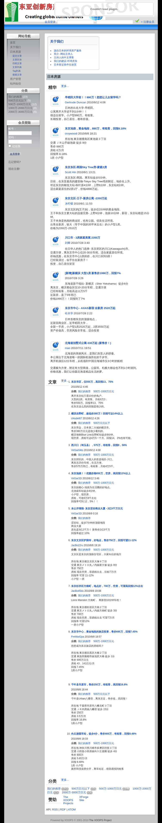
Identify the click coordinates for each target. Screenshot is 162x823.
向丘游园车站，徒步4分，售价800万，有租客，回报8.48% (104, 733)
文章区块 (17, 59)
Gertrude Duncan (75, 102)
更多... (65, 86)
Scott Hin (70, 172)
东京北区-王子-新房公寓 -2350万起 (86, 198)
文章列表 (17, 67)
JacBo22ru (77, 545)
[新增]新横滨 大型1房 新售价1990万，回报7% (93, 273)
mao (67, 348)
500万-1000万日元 (19, 104)
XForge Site (84, 798)
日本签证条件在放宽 (65, 64)
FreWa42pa (77, 636)
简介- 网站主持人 (63, 53)
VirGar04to (77, 450)
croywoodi (71, 133)
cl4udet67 (76, 418)
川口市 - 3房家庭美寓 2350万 (82, 237)
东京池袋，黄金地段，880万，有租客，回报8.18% (95, 128)
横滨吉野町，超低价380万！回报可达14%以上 (97, 413)
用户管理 (15, 79)
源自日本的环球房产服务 (67, 50)
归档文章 (17, 63)
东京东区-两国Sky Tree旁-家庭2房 (86, 167)
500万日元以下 (17, 100)
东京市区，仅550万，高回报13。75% (92, 381)
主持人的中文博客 (64, 57)
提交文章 (17, 56)
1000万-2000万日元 (20, 108)
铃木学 (69, 313)
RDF (63, 809)
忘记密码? (14, 162)
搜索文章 (17, 74)
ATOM (72, 809)
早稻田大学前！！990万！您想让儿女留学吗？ (93, 97)
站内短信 (15, 83)
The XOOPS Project (100, 820)
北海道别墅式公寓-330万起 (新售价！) (88, 343)
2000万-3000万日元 (20, 111)
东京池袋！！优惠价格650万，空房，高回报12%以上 (100, 473)
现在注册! (14, 168)
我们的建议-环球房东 (65, 61)
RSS (55, 809)
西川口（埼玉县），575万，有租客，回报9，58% (99, 445)
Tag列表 (17, 71)
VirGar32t (76, 478)
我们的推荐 (15, 96)
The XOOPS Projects (68, 800)
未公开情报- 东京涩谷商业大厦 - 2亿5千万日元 (97, 508)
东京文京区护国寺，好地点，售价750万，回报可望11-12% (104, 540)
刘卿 (67, 242)
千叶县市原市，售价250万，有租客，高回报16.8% (99, 684)
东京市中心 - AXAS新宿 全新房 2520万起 (90, 308)
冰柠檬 (69, 203)
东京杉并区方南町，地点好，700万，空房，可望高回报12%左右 (107, 586)
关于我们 (15, 47)
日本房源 (15, 51)
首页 (12, 42)
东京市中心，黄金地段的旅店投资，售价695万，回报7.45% (104, 631)
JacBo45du (77, 590)
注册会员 (148, 21)
